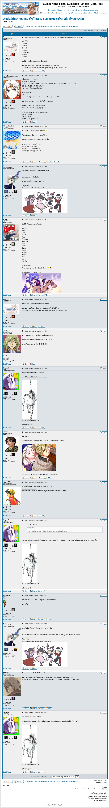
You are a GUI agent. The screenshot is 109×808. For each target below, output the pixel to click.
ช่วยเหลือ (52, 10)
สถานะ (43, 13)
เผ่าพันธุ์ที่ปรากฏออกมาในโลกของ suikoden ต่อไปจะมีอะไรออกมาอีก (43, 18)
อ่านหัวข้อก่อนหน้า (89, 30)
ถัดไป (11, 21)
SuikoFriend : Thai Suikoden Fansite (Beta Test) (41, 26)
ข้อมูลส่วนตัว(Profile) (63, 13)
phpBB (51, 805)
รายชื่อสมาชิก (69, 10)
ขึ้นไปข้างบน (7, 71)
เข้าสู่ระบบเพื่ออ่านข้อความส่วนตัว (82, 13)
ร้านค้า (51, 13)
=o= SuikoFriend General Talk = (68, 26)
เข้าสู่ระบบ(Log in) (100, 13)
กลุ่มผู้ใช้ (78, 10)
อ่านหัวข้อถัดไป (101, 30)
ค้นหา (59, 10)
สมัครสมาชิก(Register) (90, 10)
